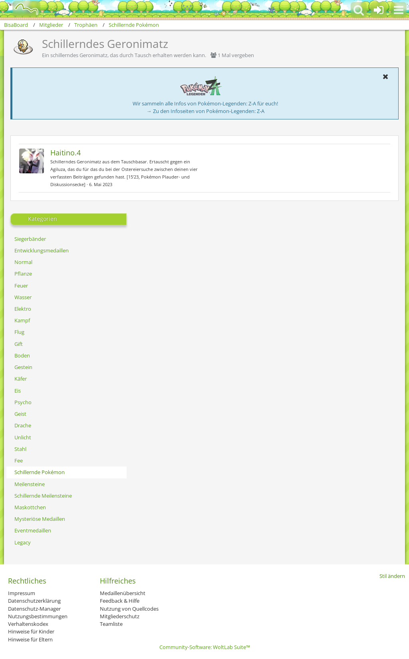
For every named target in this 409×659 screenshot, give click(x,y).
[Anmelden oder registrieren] (379, 10)
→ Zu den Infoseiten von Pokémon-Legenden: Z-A (205, 111)
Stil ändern (392, 576)
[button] (399, 10)
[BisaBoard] (21, 9)
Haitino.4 (65, 152)
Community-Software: (204, 647)
